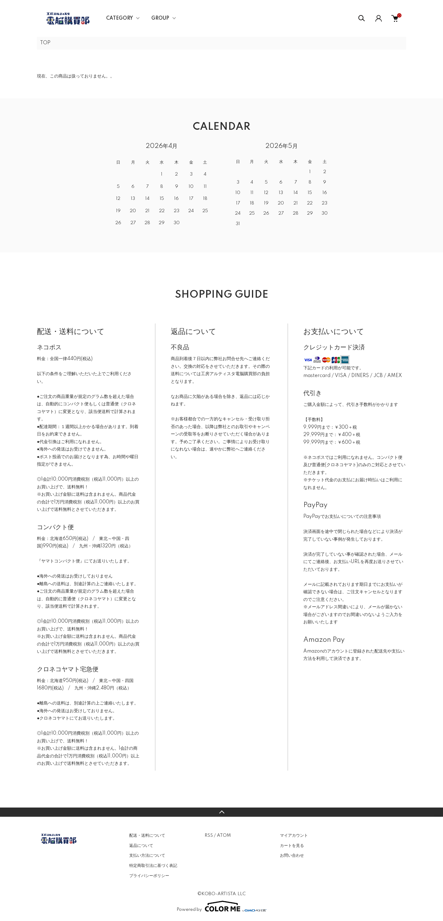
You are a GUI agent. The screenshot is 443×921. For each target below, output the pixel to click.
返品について (141, 846)
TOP (45, 43)
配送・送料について (147, 835)
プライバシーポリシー (149, 876)
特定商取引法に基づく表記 (153, 865)
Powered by (221, 906)
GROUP (160, 18)
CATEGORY (119, 18)
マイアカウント (294, 835)
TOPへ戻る (221, 812)
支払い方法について (147, 855)
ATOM (224, 835)
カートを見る (292, 846)
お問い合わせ (292, 855)
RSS (209, 835)
